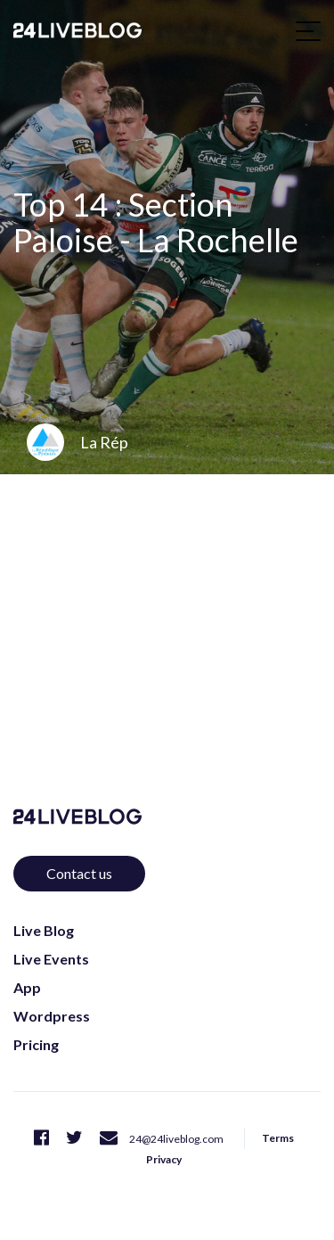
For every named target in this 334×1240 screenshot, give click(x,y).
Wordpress (51, 1015)
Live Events (51, 958)
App (27, 987)
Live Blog (43, 930)
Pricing (36, 1044)
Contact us (79, 873)
